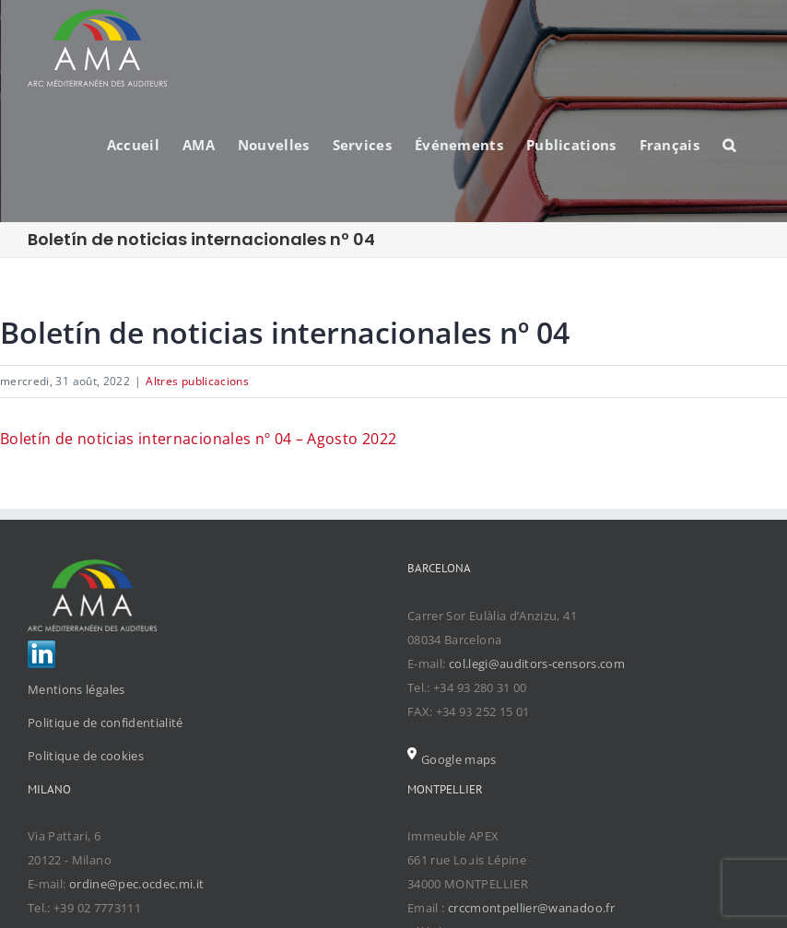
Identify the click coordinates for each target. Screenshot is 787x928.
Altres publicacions (197, 381)
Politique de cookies (86, 755)
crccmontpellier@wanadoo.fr (531, 907)
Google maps (452, 759)
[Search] (729, 143)
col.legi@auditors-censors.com (537, 663)
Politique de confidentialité (105, 722)
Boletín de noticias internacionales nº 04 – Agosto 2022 (198, 439)
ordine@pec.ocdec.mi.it (137, 883)
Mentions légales (76, 689)
